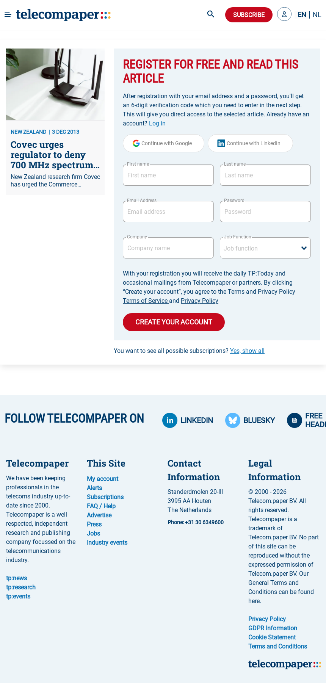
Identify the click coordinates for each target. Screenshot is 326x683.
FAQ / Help (101, 506)
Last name (235, 164)
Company (137, 237)
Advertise (99, 515)
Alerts (94, 488)
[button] (284, 14)
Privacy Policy (199, 300)
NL (317, 15)
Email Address (142, 200)
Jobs (93, 533)
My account (102, 478)
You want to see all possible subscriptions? (189, 350)
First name (138, 164)
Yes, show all (247, 350)
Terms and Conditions (277, 646)
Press (94, 524)
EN (302, 15)
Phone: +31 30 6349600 (196, 522)
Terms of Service (146, 300)
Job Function (237, 237)
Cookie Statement (272, 637)
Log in (157, 123)
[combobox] (265, 247)
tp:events (18, 596)
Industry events (107, 542)
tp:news (16, 578)
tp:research (21, 587)
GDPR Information (272, 628)
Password (234, 200)
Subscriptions (105, 497)
